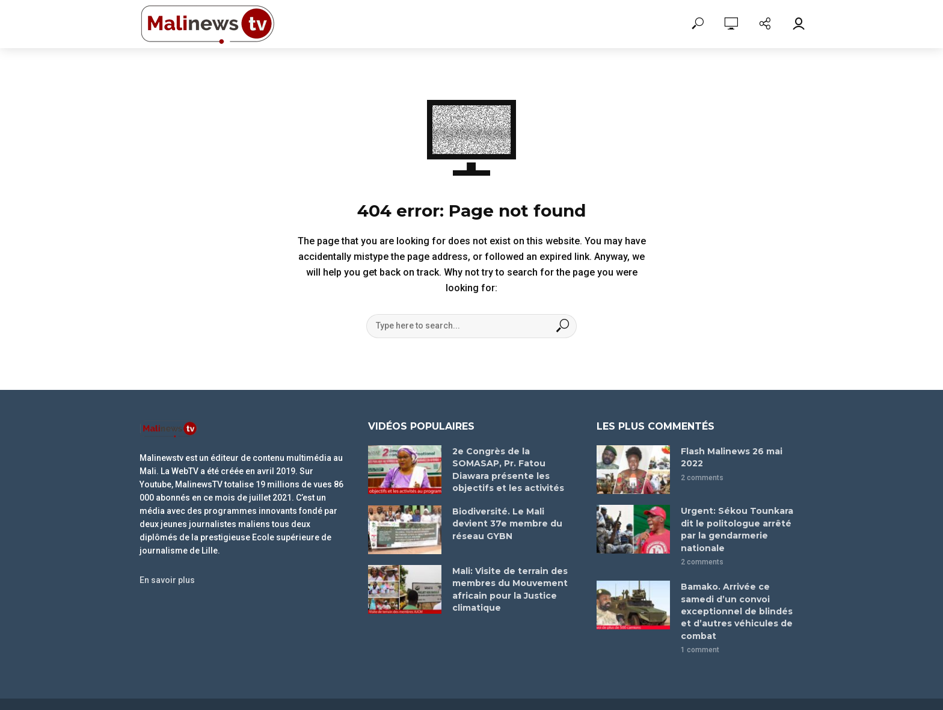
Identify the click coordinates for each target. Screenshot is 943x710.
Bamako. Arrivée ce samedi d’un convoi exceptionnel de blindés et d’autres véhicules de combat (741, 588)
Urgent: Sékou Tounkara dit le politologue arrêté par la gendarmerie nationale (742, 521)
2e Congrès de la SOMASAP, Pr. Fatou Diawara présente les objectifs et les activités (506, 468)
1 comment (700, 619)
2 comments (702, 476)
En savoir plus (170, 579)
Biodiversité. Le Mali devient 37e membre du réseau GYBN (505, 521)
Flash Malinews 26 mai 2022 (730, 456)
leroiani (530, 689)
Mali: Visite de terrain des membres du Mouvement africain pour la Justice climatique (508, 587)
